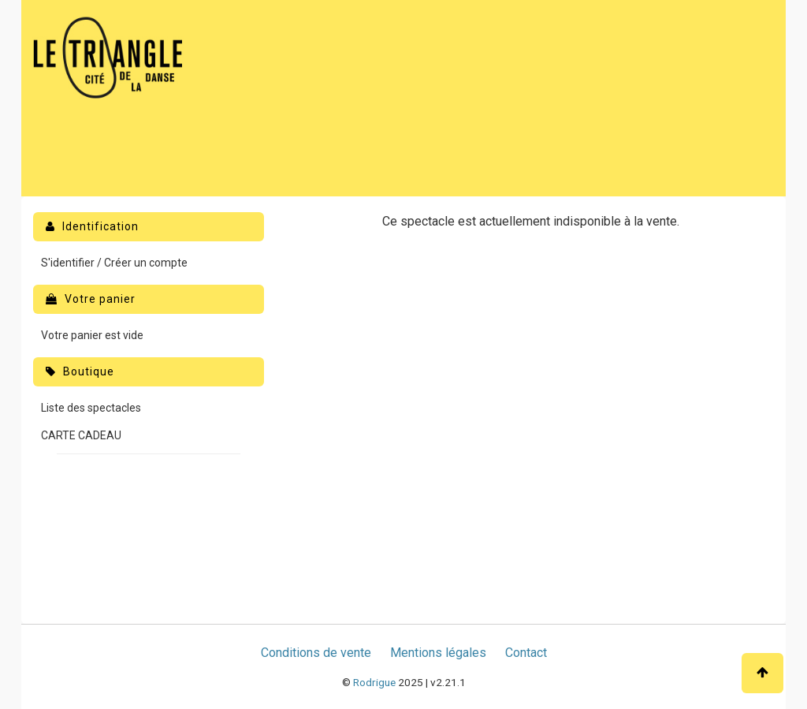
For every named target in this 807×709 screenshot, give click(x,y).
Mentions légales (438, 652)
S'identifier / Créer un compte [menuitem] (114, 262)
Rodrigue (374, 682)
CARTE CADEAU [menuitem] (81, 435)
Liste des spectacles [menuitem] (91, 407)
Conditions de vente (316, 652)
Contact (526, 652)
